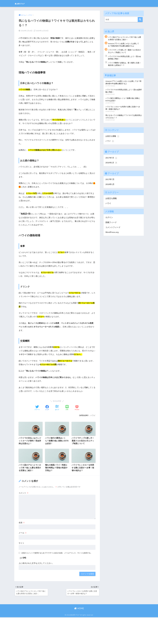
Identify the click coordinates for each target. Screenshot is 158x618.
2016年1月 (111, 164)
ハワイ (92, 415)
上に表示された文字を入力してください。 (36, 564)
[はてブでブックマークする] (57, 408)
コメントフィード (112, 229)
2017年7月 (111, 159)
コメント (24, 493)
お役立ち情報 (112, 137)
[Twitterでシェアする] (37, 408)
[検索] (140, 19)
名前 (22, 523)
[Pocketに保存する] (77, 408)
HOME (79, 609)
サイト (21, 543)
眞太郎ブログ (23, 3)
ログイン (109, 219)
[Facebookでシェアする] (47, 408)
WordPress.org (112, 234)
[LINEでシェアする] (67, 408)
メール (23, 533)
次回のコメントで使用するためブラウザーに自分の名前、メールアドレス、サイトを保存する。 (56, 553)
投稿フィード (111, 224)
